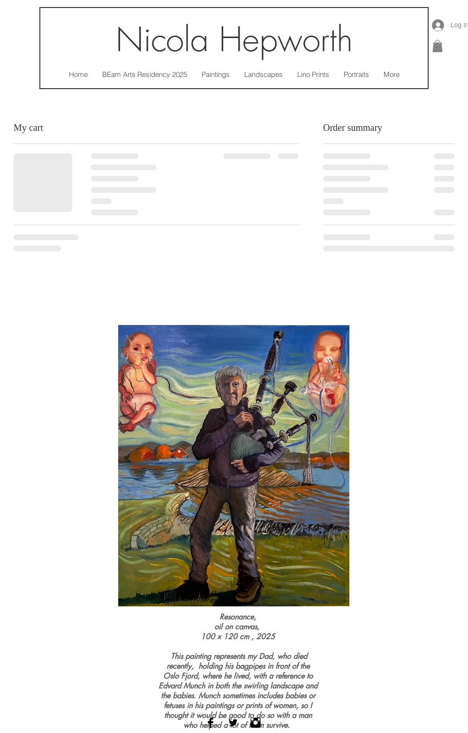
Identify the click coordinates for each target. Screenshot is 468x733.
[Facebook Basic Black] (210, 723)
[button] (437, 46)
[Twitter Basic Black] (233, 723)
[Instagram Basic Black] (255, 723)
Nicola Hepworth (234, 39)
